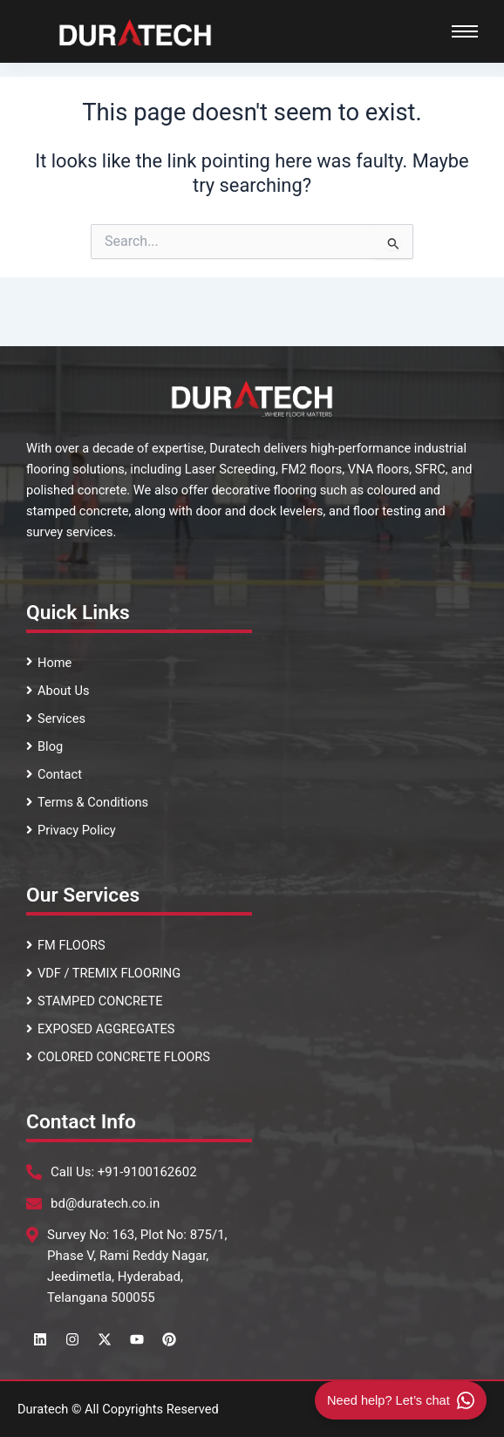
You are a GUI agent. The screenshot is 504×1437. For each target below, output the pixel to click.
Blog (44, 746)
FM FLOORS (66, 945)
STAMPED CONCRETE (94, 1001)
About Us (57, 690)
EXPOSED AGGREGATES (100, 1029)
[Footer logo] (252, 398)
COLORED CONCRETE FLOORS (118, 1057)
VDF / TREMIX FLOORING (103, 973)
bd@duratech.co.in (105, 1203)
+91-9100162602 (147, 1172)
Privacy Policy (71, 830)
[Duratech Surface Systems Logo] (135, 32)
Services (55, 718)
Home (49, 663)
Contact (54, 774)
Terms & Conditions (87, 802)
